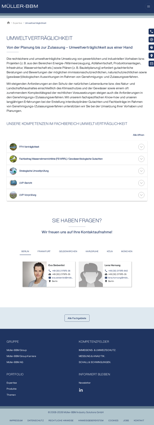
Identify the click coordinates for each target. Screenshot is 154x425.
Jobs (126, 420)
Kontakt (139, 420)
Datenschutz (36, 420)
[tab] (25, 251)
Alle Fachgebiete (77, 318)
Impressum (16, 420)
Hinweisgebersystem (90, 420)
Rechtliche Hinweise (61, 420)
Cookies (113, 420)
